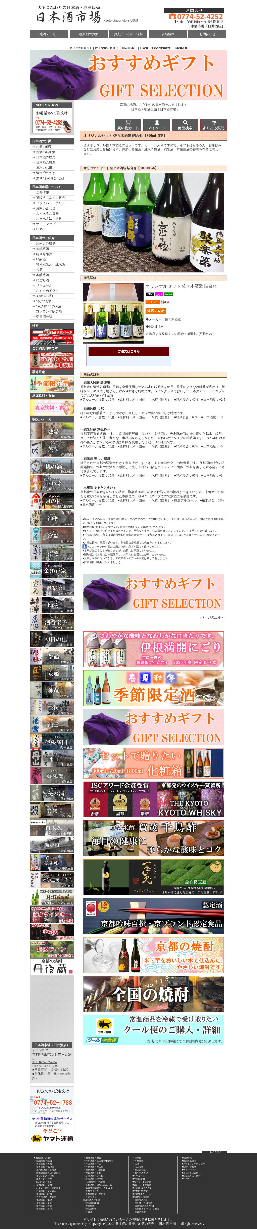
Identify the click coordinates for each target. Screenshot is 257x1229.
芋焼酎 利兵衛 (141, 1191)
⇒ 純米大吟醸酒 (43, 243)
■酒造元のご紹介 (42, 1157)
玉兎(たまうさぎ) (142, 1188)
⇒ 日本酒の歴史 (43, 157)
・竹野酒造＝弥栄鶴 (93, 1167)
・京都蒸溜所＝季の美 (94, 1194)
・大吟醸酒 (88, 1206)
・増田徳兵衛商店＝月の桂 (47, 1173)
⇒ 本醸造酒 (40, 275)
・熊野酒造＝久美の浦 (94, 1170)
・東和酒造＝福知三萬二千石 (97, 1185)
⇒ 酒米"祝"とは (43, 173)
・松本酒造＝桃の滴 (44, 1167)
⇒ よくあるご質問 (45, 213)
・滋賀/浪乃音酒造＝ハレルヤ (98, 1188)
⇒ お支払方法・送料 (47, 218)
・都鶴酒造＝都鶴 (43, 1200)
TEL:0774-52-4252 (44, 1062)
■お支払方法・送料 (191, 1176)
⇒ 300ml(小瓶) (42, 296)
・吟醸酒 (87, 1212)
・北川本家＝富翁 (43, 1182)
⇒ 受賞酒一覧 (42, 316)
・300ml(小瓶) (139, 1170)
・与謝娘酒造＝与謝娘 (94, 1182)
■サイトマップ (189, 1170)
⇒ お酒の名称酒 (43, 152)
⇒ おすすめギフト (45, 290)
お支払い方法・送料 (128, 34)
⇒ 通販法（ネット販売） (50, 198)
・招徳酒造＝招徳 (43, 1185)
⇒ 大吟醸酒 (40, 249)
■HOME (186, 1178)
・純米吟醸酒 (90, 1209)
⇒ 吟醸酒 (39, 259)
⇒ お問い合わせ (43, 208)
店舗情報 (167, 34)
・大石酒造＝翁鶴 (92, 1173)
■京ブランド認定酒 (142, 1182)
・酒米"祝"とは (140, 1200)
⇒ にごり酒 (40, 280)
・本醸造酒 (138, 1160)
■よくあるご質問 (190, 1173)
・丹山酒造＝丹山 (92, 1163)
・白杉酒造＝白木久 (93, 1176)
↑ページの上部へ (212, 617)
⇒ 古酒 (37, 269)
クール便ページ (190, 534)
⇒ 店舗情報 (40, 192)
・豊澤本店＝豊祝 (43, 1209)
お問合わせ (207, 34)
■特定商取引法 (189, 1160)
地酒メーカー (49, 34)
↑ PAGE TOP (214, 1152)
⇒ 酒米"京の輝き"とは (48, 178)
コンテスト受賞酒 (142, 1185)
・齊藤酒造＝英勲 (43, 1163)
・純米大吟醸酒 (91, 1203)
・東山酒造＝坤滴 (43, 1194)
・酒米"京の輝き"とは (143, 1206)
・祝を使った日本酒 (142, 1203)
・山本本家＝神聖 (43, 1179)
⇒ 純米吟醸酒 (42, 254)
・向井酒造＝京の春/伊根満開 (98, 1160)
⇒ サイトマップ (43, 224)
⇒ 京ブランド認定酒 (47, 311)
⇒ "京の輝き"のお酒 (46, 306)
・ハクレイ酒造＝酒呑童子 (47, 1188)
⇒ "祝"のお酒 (42, 301)
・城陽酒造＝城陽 (43, 1160)
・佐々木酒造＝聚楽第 (45, 1197)
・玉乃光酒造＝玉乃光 (45, 1170)
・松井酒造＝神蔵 (43, 1206)
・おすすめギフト (141, 1173)
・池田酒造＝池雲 (92, 1157)
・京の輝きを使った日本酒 (146, 1209)
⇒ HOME (39, 229)
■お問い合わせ (189, 1167)
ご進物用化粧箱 (214, 519)
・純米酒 (137, 1157)
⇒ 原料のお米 (42, 167)
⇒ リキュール (42, 285)
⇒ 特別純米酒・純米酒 (48, 264)
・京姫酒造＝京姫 (43, 1203)
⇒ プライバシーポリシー (50, 203)
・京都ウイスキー (92, 1191)
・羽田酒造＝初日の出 (45, 1191)
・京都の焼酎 (139, 1212)
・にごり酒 (138, 1167)
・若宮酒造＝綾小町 (93, 1179)
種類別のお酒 (88, 34)
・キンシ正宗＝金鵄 (44, 1176)
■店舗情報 (187, 1157)
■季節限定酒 (139, 1179)
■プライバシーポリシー (193, 1163)
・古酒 (136, 1163)
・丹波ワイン (90, 1197)
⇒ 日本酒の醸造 (43, 162)
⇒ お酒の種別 (42, 146)
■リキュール (139, 1176)
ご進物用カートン (142, 1194)
